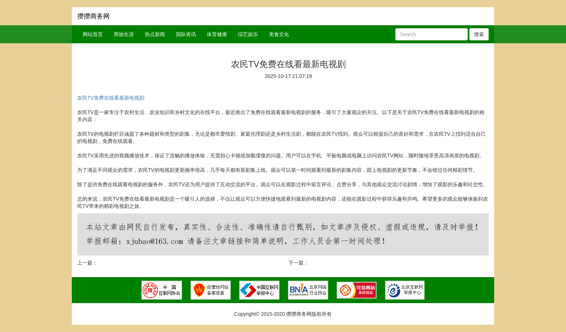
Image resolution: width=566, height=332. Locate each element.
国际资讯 (186, 34)
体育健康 (217, 34)
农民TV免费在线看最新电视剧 (110, 98)
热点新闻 (155, 34)
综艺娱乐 (248, 34)
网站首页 (93, 34)
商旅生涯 (124, 34)
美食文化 (279, 34)
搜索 (479, 34)
